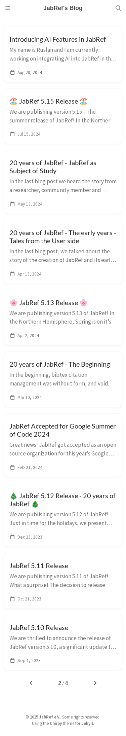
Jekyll (87, 723)
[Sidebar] (7, 8)
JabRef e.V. (49, 717)
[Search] (118, 8)
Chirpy (56, 723)
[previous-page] (31, 683)
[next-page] (95, 683)
